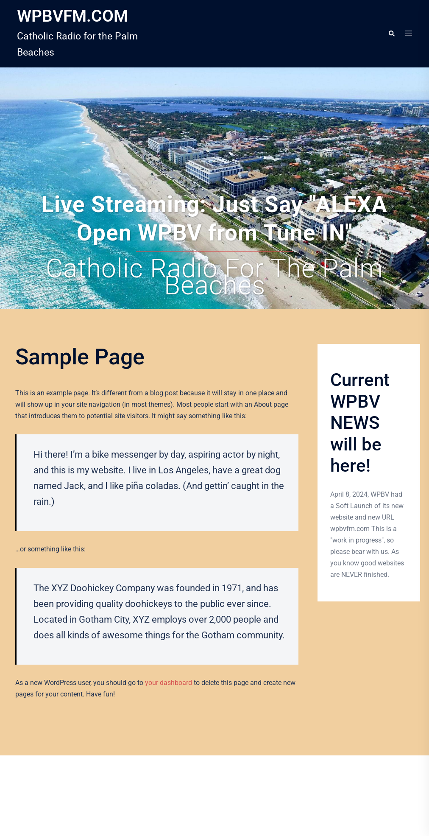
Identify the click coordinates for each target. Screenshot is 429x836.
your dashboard (168, 683)
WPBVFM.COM (72, 16)
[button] (391, 33)
